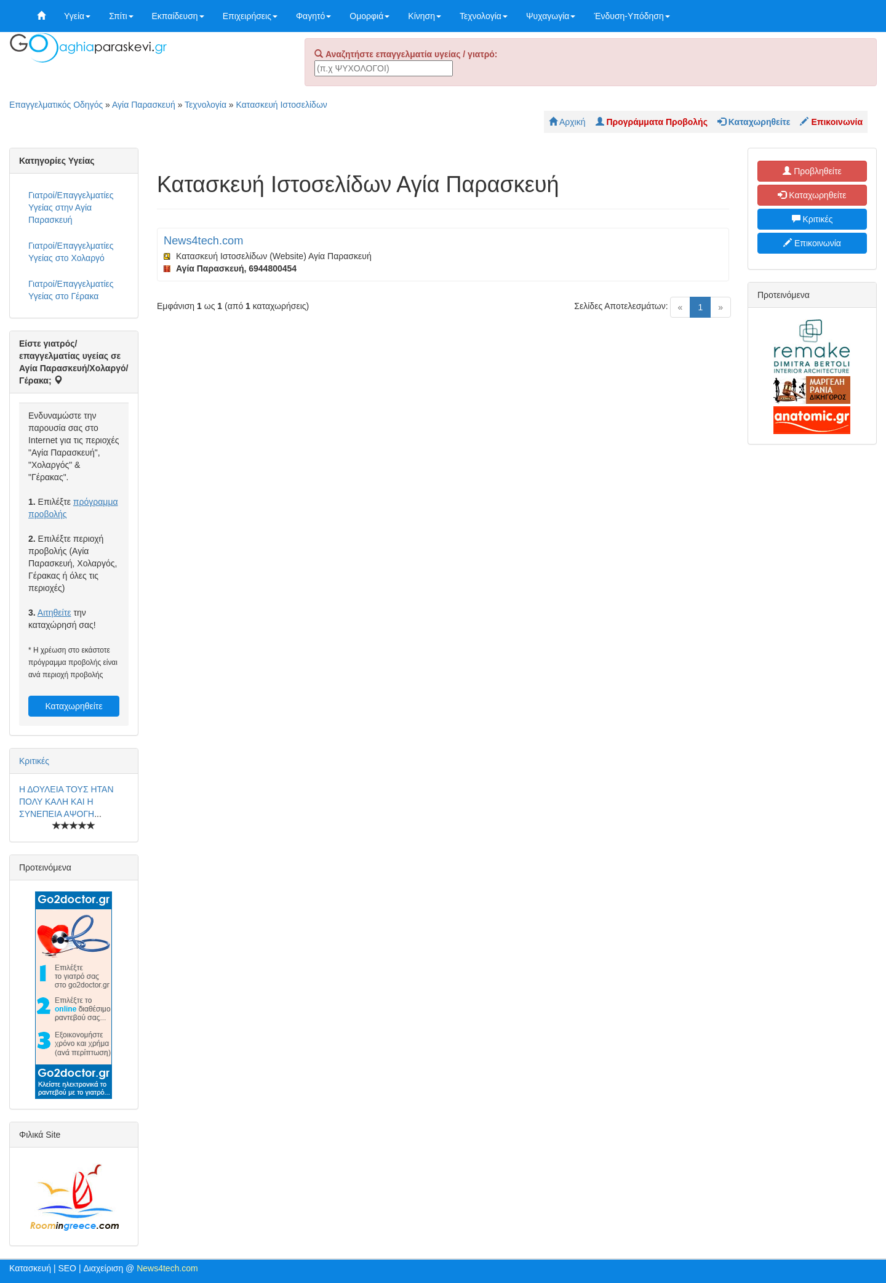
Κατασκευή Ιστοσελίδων (281, 105)
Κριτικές (34, 761)
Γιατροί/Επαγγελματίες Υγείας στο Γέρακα (71, 290)
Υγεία (77, 16)
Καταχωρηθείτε (73, 706)
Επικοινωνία (812, 243)
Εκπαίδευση (178, 16)
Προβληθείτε (812, 171)
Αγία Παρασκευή (143, 105)
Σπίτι (121, 16)
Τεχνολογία (484, 16)
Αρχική (567, 122)
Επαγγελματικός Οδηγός (56, 105)
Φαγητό (313, 16)
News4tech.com (203, 241)
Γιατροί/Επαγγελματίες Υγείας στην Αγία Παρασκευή (71, 207)
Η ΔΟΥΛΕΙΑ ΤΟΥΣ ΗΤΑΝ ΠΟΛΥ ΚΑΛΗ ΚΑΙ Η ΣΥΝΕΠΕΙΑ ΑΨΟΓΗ (66, 801)
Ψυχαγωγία (551, 16)
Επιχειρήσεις (250, 16)
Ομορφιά (369, 16)
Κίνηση (424, 16)
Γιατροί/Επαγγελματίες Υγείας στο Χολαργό (71, 252)
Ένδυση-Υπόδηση (631, 16)
